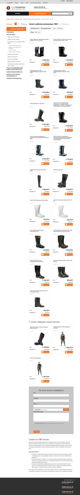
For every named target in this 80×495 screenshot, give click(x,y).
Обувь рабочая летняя (13, 37)
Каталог (21, 13)
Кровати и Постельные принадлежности (13, 75)
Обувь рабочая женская (14, 61)
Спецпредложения (42, 13)
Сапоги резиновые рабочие (15, 45)
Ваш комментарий (38, 411)
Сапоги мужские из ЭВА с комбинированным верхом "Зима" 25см (38, 71)
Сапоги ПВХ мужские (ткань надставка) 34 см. (37, 230)
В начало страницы (68, 480)
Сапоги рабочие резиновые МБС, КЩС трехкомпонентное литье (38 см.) (62, 230)
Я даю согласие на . (48, 423)
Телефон (36, 398)
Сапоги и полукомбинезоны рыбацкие (15, 47)
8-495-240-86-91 (67, 482)
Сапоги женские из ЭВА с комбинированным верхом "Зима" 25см (61, 71)
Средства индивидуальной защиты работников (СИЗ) (14, 68)
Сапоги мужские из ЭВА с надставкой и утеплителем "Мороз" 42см (62, 40)
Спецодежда (10, 32)
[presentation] (56, 428)
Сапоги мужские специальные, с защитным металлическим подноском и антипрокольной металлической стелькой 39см (62, 138)
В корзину (46, 64)
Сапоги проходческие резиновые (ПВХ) (38, 170)
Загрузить (66, 409)
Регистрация (70, 0)
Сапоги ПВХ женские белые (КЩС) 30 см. (62, 200)
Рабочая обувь (18, 19)
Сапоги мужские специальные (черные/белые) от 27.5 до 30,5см (39, 40)
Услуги (22, 2)
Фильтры (24, 24)
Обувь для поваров (13, 56)
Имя (34, 393)
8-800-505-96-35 (39, 7)
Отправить (36, 431)
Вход (63, 0)
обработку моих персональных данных (53, 423)
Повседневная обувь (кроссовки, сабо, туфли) (16, 64)
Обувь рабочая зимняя (13, 39)
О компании (9, 2)
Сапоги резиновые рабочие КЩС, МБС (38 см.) (62, 261)
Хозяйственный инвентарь (14, 72)
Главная (8, 19)
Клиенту (16, 2)
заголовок (59, 28)
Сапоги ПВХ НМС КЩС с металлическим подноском (36, 261)
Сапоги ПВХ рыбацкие (35, 358)
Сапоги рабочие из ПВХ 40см (37, 103)
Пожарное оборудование (14, 78)
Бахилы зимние (12, 50)
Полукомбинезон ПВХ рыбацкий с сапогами (61, 327)
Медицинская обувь (13, 54)
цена (54, 28)
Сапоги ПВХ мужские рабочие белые (39, 200)
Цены (27, 2)
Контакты (45, 2)
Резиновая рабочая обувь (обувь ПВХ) (31, 19)
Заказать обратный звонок (67, 493)
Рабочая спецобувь (13, 59)
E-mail (35, 403)
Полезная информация (36, 2)
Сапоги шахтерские (58, 169)
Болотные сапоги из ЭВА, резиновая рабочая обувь (39, 327)
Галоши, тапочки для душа (15, 51)
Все (39, 32)
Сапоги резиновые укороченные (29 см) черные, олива (38, 291)
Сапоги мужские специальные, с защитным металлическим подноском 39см (39, 137)
